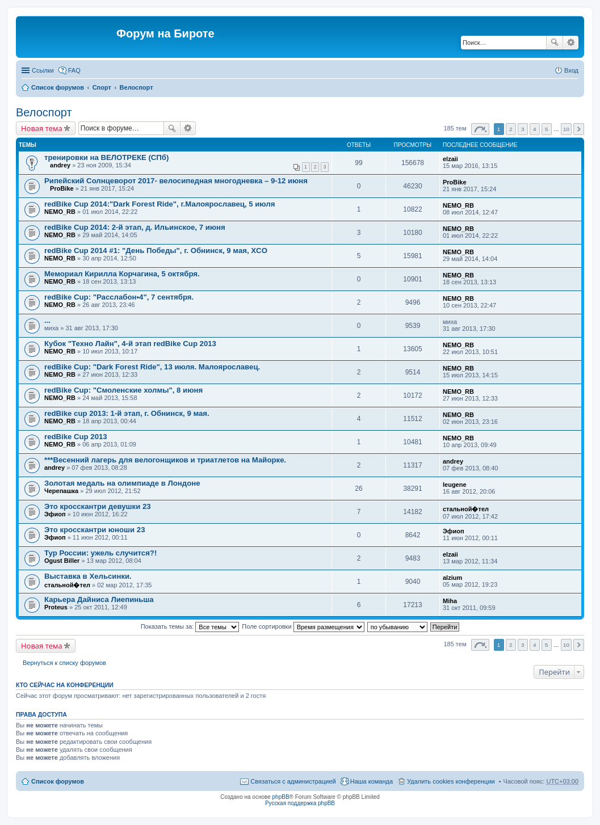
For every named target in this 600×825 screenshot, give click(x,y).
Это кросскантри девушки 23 (97, 506)
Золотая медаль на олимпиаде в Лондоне (122, 483)
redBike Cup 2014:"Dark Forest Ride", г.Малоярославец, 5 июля (159, 204)
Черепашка (61, 490)
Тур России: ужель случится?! (100, 553)
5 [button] (546, 129)
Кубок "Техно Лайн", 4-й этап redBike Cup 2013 (130, 343)
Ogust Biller (61, 560)
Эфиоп (55, 514)
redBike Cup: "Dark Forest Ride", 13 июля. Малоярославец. (152, 367)
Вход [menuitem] (571, 70)
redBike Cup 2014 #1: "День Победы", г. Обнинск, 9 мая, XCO (155, 250)
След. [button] (578, 129)
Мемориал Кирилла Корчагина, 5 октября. (122, 274)
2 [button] (511, 129)
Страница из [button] (480, 129)
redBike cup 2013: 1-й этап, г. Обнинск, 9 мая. (126, 413)
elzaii (450, 158)
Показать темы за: (190, 626)
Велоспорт (136, 87)
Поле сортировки (303, 626)
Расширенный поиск (570, 42)
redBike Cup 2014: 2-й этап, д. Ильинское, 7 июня (134, 227)
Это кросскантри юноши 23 (94, 529)
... (47, 320)
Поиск (554, 42)
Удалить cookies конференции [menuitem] (451, 781)
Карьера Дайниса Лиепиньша (99, 599)
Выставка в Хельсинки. (88, 576)
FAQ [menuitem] (74, 70)
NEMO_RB (59, 211)
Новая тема (41, 128)
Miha (450, 600)
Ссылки (43, 70)
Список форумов (57, 87)
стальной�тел (466, 509)
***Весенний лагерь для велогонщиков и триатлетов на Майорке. (165, 460)
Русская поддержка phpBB (300, 803)
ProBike (62, 188)
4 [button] (534, 129)
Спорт (102, 87)
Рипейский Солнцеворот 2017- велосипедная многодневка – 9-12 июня (176, 180)
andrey (60, 165)
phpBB (280, 797)
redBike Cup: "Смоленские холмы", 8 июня (123, 390)
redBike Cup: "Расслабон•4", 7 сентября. (119, 297)
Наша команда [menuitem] (371, 781)
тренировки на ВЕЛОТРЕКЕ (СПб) (106, 157)
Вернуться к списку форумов (64, 662)
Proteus (56, 607)
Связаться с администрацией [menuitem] (292, 781)
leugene (455, 484)
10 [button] (566, 129)
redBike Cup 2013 (75, 436)
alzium (452, 577)
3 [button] (523, 129)
